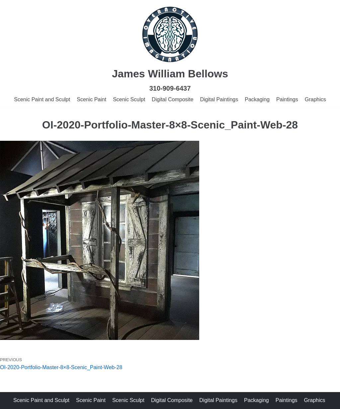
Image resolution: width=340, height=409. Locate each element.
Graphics (315, 99)
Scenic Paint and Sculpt (42, 99)
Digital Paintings (219, 99)
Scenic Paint (91, 99)
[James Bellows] (170, 34)
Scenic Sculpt (129, 99)
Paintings (287, 99)
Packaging (257, 99)
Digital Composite (172, 99)
